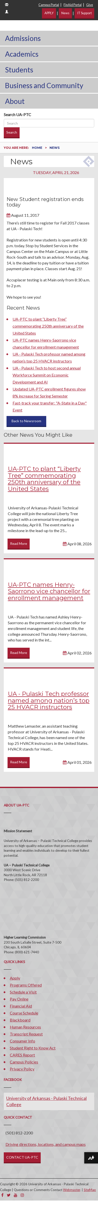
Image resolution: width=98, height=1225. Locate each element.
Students (19, 69)
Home (37, 148)
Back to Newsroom (26, 421)
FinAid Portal (73, 5)
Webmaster (71, 1190)
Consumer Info (22, 1040)
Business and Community (44, 85)
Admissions (23, 38)
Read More (18, 543)
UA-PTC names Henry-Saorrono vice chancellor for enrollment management (49, 591)
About (15, 101)
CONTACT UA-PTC (22, 1157)
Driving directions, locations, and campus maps (46, 1144)
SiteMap (90, 1190)
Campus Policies (24, 1061)
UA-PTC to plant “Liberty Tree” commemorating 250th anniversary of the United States (48, 326)
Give (89, 5)
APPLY (49, 13)
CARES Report (22, 1054)
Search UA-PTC (17, 114)
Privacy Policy (22, 1068)
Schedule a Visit (23, 992)
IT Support (84, 13)
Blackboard (20, 1020)
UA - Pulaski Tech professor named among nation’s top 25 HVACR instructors (48, 700)
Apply (15, 978)
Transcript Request (26, 1033)
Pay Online (19, 999)
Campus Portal (48, 5)
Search (11, 132)
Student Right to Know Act (33, 1047)
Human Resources (25, 1026)
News (65, 13)
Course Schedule (24, 1013)
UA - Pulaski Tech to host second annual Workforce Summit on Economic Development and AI (47, 375)
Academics (21, 54)
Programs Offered (26, 985)
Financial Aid (21, 1006)
